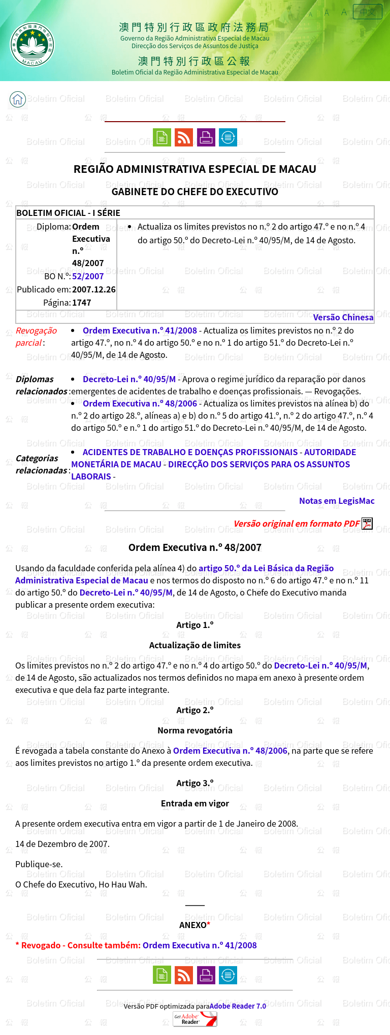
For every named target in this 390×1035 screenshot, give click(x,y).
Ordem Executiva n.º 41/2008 (140, 330)
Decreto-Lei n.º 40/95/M (129, 379)
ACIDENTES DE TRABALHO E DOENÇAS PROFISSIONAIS (190, 452)
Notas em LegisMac (337, 500)
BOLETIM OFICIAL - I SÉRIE (68, 212)
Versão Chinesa (343, 317)
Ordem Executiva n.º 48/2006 (140, 403)
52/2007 (88, 276)
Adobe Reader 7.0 (238, 1006)
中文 (368, 12)
